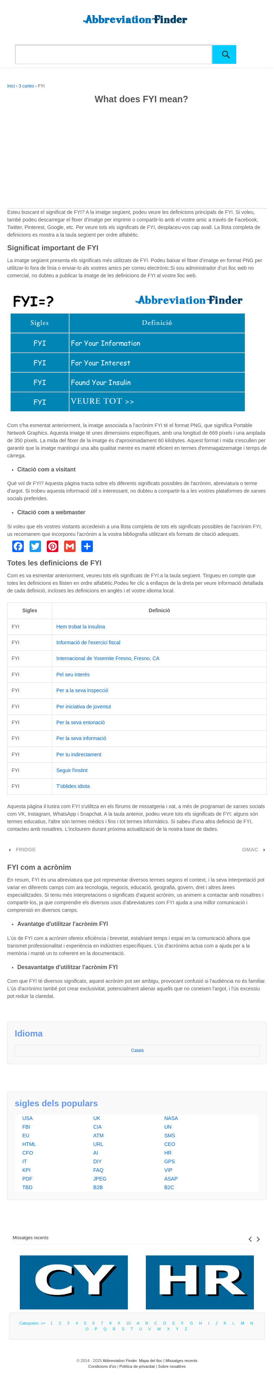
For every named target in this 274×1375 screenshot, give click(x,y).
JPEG (100, 1179)
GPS (169, 1161)
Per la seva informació (81, 738)
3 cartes (26, 86)
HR (167, 1153)
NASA (171, 1118)
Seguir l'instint (71, 770)
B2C (169, 1187)
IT (24, 1161)
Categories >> (33, 1323)
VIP (168, 1170)
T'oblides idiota (73, 786)
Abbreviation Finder (120, 1360)
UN (167, 1127)
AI (95, 1153)
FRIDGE (26, 849)
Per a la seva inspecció (82, 690)
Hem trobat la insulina (80, 627)
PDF (27, 1179)
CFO (27, 1153)
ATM (98, 1135)
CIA (97, 1127)
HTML (29, 1144)
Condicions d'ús (102, 1366)
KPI (26, 1170)
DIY (97, 1161)
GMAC (250, 849)
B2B (98, 1187)
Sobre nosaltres (172, 1366)
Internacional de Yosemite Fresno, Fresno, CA (107, 658)
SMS (169, 1135)
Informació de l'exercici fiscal (88, 642)
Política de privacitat (136, 1366)
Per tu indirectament (78, 754)
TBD (27, 1187)
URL (98, 1144)
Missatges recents (31, 1237)
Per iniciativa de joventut (83, 706)
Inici (11, 86)
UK (96, 1118)
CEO (169, 1144)
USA (27, 1118)
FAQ (98, 1170)
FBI (26, 1127)
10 (128, 1323)
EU (25, 1135)
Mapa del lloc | (152, 1360)
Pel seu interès (73, 674)
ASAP (171, 1179)
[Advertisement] (137, 157)
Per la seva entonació (80, 722)
